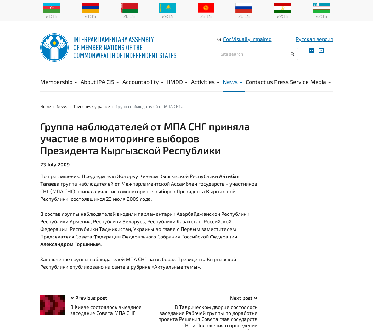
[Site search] (257, 54)
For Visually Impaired (247, 39)
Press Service (291, 81)
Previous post (88, 298)
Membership (58, 81)
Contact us (259, 81)
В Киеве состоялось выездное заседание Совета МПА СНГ (106, 310)
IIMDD (177, 81)
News (232, 81)
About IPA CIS (100, 81)
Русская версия (314, 39)
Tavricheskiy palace (91, 106)
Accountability (143, 81)
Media (320, 81)
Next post (243, 298)
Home (45, 106)
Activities (205, 81)
